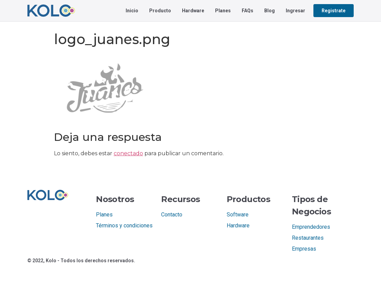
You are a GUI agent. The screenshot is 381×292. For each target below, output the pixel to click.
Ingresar (295, 10)
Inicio (132, 10)
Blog (269, 10)
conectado (128, 153)
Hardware (193, 10)
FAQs (247, 10)
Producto (160, 10)
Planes (223, 10)
